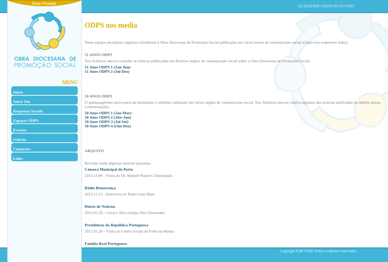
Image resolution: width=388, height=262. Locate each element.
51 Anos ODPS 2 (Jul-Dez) (107, 71)
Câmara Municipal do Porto (109, 169)
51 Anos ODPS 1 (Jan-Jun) (107, 67)
